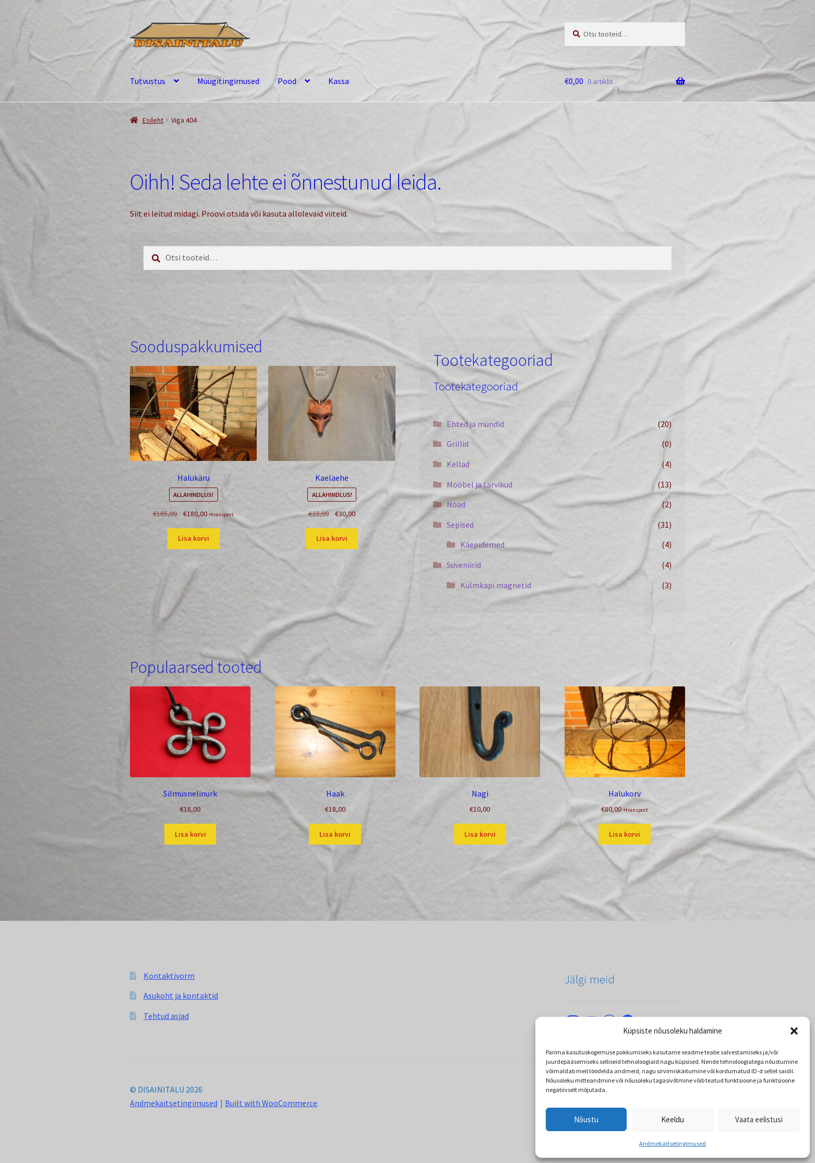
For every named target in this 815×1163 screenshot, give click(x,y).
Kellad (458, 464)
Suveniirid (464, 565)
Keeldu (672, 1119)
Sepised (460, 524)
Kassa (338, 81)
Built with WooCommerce (271, 1103)
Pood (287, 81)
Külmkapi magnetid (495, 585)
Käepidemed (482, 544)
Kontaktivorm (169, 975)
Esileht (152, 120)
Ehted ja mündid (475, 424)
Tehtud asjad (166, 1016)
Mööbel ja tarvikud (479, 484)
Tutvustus (147, 81)
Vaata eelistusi (759, 1119)
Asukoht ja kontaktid (180, 995)
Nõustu (586, 1119)
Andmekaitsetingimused (672, 1143)
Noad (456, 504)
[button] (794, 1031)
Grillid (458, 443)
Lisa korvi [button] (193, 538)
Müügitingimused (228, 81)
